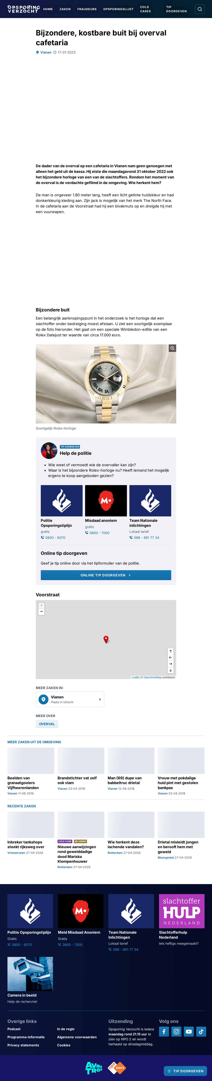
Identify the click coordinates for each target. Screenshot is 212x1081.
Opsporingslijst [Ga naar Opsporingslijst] (120, 9)
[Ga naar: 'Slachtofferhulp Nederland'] (182, 920)
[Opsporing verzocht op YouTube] (189, 1032)
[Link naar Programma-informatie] (30, 1037)
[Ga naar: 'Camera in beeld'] (30, 980)
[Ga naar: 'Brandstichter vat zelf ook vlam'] (81, 771)
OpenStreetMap (152, 677)
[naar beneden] (170, 670)
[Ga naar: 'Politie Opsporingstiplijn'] (62, 512)
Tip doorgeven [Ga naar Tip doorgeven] (177, 9)
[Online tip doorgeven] (106, 575)
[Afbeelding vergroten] (172, 348)
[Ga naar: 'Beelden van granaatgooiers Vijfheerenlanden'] (30, 771)
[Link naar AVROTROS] (94, 1068)
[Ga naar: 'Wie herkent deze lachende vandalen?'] (131, 840)
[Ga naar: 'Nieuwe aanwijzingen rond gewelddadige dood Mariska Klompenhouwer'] (81, 840)
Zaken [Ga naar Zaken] (66, 9)
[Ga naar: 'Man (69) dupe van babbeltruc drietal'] (131, 771)
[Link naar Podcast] (30, 1029)
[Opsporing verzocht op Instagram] (176, 1032)
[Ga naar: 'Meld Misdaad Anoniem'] (81, 920)
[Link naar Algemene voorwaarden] (80, 1037)
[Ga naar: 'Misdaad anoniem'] (106, 510)
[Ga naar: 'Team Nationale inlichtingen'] (150, 512)
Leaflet (135, 677)
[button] (106, 639)
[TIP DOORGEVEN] (182, 1071)
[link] (70, 699)
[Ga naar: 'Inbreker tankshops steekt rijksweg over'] (30, 840)
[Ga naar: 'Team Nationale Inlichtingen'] (131, 923)
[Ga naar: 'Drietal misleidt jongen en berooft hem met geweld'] (181, 840)
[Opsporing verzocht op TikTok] (201, 1032)
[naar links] (170, 658)
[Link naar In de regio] (80, 1029)
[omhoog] (170, 651)
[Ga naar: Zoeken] (200, 9)
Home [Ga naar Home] (49, 9)
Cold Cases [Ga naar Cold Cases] (147, 9)
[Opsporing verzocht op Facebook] (164, 1032)
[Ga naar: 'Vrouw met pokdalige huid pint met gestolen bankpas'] (181, 771)
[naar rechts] (170, 664)
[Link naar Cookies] (80, 1045)
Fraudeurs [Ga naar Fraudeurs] (88, 9)
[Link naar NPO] (116, 1068)
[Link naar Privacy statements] (30, 1045)
